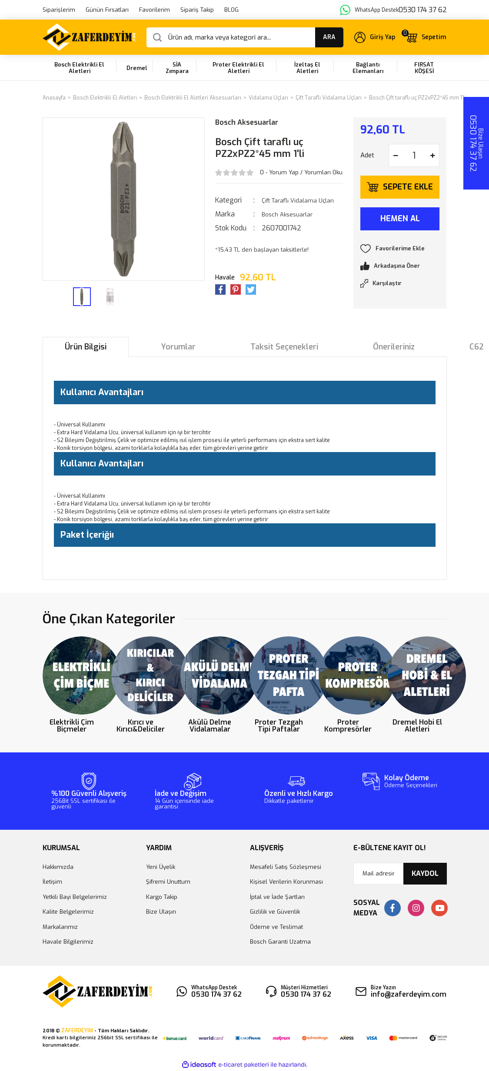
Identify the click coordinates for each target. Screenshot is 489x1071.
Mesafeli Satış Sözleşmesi (285, 867)
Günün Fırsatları (107, 9)
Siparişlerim (59, 9)
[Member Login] (374, 37)
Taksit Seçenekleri (284, 347)
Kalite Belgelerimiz (68, 911)
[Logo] (89, 37)
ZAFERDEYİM (77, 1030)
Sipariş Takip (197, 9)
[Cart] (426, 37)
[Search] (244, 37)
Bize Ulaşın (161, 911)
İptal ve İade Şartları (277, 897)
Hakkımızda (58, 867)
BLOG (231, 9)
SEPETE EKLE (408, 187)
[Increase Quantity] (432, 155)
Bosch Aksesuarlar (246, 122)
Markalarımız (60, 927)
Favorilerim (154, 9)
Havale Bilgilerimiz (68, 941)
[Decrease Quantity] (395, 155)
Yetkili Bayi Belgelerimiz (75, 897)
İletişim (52, 881)
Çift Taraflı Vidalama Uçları (298, 200)
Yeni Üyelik (160, 867)
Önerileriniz (394, 347)
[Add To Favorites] (400, 248)
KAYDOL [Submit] (425, 873)
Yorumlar (178, 347)
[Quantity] (414, 155)
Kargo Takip (161, 897)
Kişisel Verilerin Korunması (286, 881)
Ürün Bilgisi (85, 347)
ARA (329, 37)
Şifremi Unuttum (168, 881)
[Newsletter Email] (400, 874)
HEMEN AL (400, 218)
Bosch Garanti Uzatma (280, 941)
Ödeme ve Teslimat (276, 927)
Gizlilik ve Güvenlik (275, 911)
